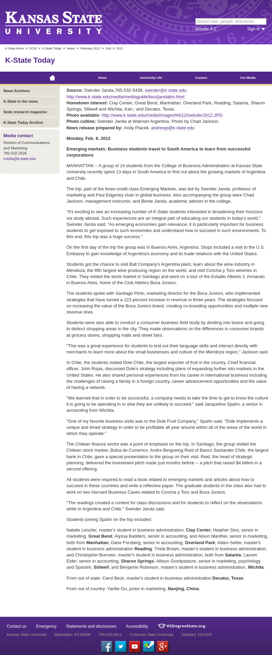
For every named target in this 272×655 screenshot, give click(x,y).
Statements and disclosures (91, 626)
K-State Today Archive (23, 122)
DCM (33, 48)
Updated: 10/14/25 (196, 634)
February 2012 (90, 48)
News (71, 48)
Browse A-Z (205, 29)
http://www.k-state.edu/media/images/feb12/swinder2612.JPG (162, 115)
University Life (151, 77)
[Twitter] (120, 646)
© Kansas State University (151, 634)
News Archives (16, 91)
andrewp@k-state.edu (173, 127)
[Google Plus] (162, 646)
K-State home (14, 48)
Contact (201, 77)
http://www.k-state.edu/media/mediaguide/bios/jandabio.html (125, 96)
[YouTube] (134, 646)
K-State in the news (20, 101)
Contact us (16, 626)
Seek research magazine (25, 112)
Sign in (253, 29)
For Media (248, 77)
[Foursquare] (148, 646)
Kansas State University (62, 22)
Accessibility (137, 626)
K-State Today (51, 48)
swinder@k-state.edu (165, 90)
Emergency (46, 626)
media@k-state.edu (19, 159)
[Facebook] (106, 646)
